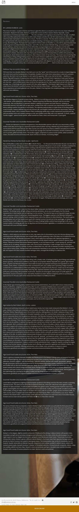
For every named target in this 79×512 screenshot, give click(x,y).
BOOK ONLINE (39, 508)
